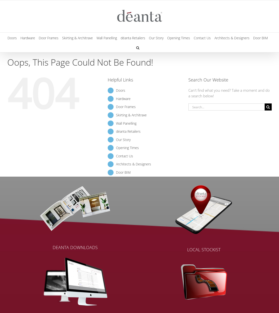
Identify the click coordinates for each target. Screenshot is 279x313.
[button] (137, 47)
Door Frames (126, 106)
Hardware (123, 98)
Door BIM (123, 172)
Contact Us (124, 156)
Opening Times (127, 147)
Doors (120, 90)
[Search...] (226, 107)
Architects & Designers (133, 164)
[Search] (268, 107)
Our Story (123, 139)
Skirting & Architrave (131, 115)
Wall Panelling (126, 123)
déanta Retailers (128, 131)
